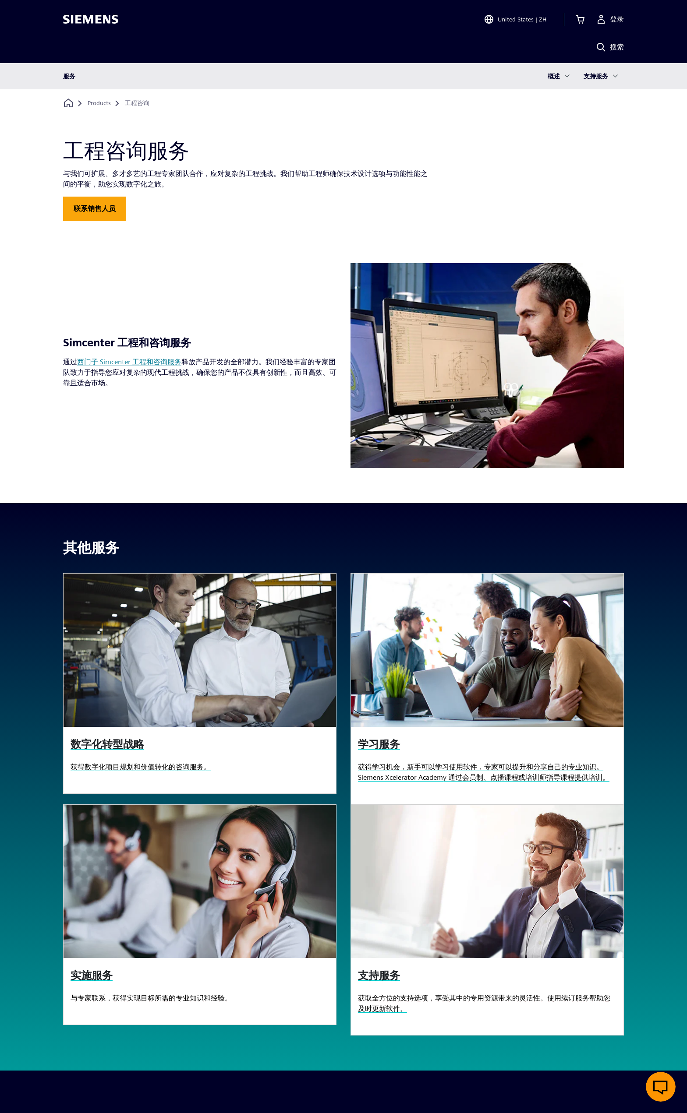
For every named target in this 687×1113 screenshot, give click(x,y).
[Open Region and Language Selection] (515, 19)
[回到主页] (68, 103)
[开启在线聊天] (660, 1086)
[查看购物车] (580, 19)
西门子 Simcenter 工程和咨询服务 (129, 362)
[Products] (99, 103)
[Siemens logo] (90, 19)
